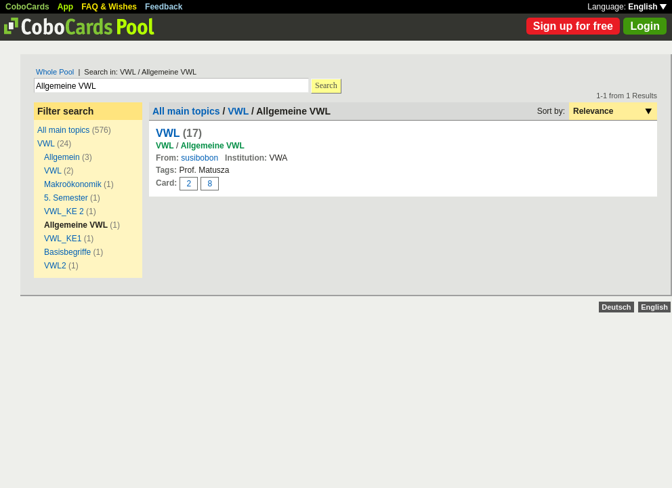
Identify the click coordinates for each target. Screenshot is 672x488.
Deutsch (616, 307)
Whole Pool (55, 72)
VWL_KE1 (62, 238)
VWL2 (55, 265)
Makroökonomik (73, 184)
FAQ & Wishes (109, 7)
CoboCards (27, 7)
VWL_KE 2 (64, 211)
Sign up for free (573, 26)
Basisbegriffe (67, 252)
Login (645, 26)
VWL (46, 143)
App (65, 7)
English (647, 7)
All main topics (63, 130)
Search (326, 85)
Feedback (163, 7)
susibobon (199, 158)
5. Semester (66, 198)
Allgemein (62, 157)
